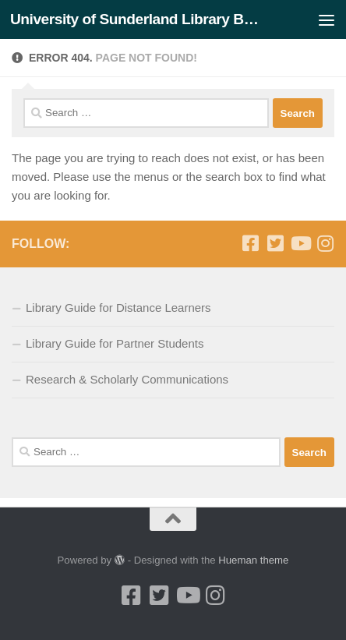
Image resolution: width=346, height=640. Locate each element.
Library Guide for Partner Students (114, 343)
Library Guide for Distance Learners (118, 307)
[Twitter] (275, 243)
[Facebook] (250, 243)
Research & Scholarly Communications (127, 379)
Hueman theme (253, 560)
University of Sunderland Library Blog (135, 19)
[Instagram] (325, 243)
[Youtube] (300, 243)
